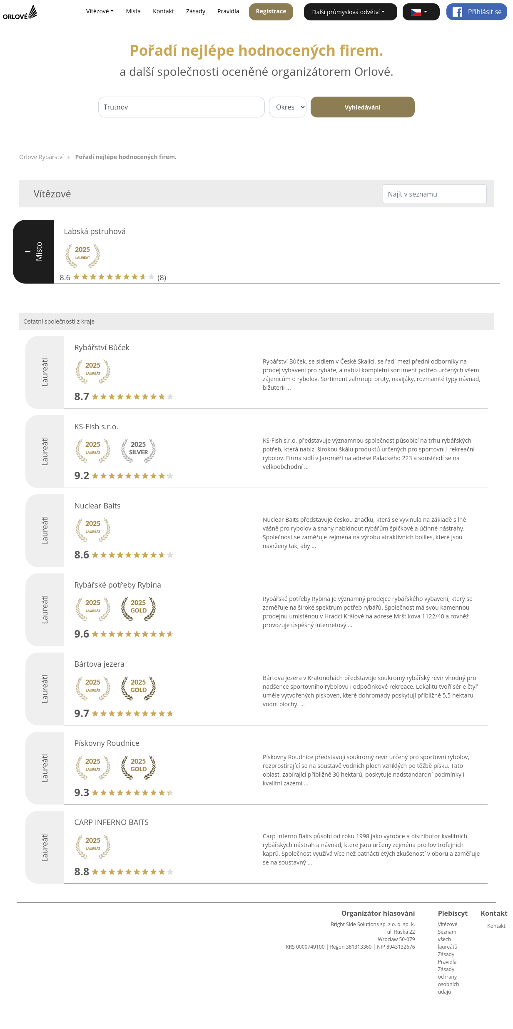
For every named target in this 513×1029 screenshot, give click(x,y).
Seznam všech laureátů (448, 939)
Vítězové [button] (97, 11)
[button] (421, 11)
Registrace (271, 11)
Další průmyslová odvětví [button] (346, 12)
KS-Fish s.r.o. (97, 426)
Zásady (195, 11)
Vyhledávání (363, 107)
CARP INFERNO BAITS (112, 822)
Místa (133, 11)
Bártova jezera (100, 664)
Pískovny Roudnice (107, 743)
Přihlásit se (477, 12)
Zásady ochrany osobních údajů (448, 980)
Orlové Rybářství (41, 157)
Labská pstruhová (95, 231)
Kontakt (163, 11)
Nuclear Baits (98, 506)
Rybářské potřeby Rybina (118, 585)
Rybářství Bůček (102, 347)
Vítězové (448, 924)
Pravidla (228, 11)
